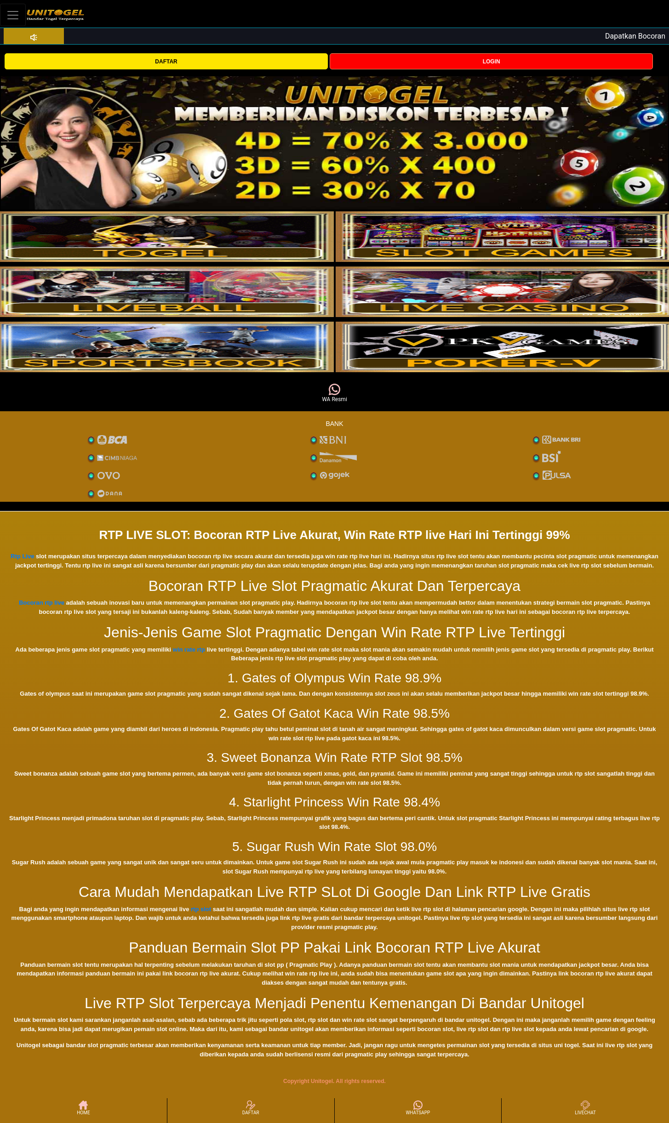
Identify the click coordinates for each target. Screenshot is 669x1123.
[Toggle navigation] (13, 15)
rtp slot (201, 909)
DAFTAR (166, 61)
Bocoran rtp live (41, 602)
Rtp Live (22, 556)
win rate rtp (189, 649)
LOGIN (491, 61)
